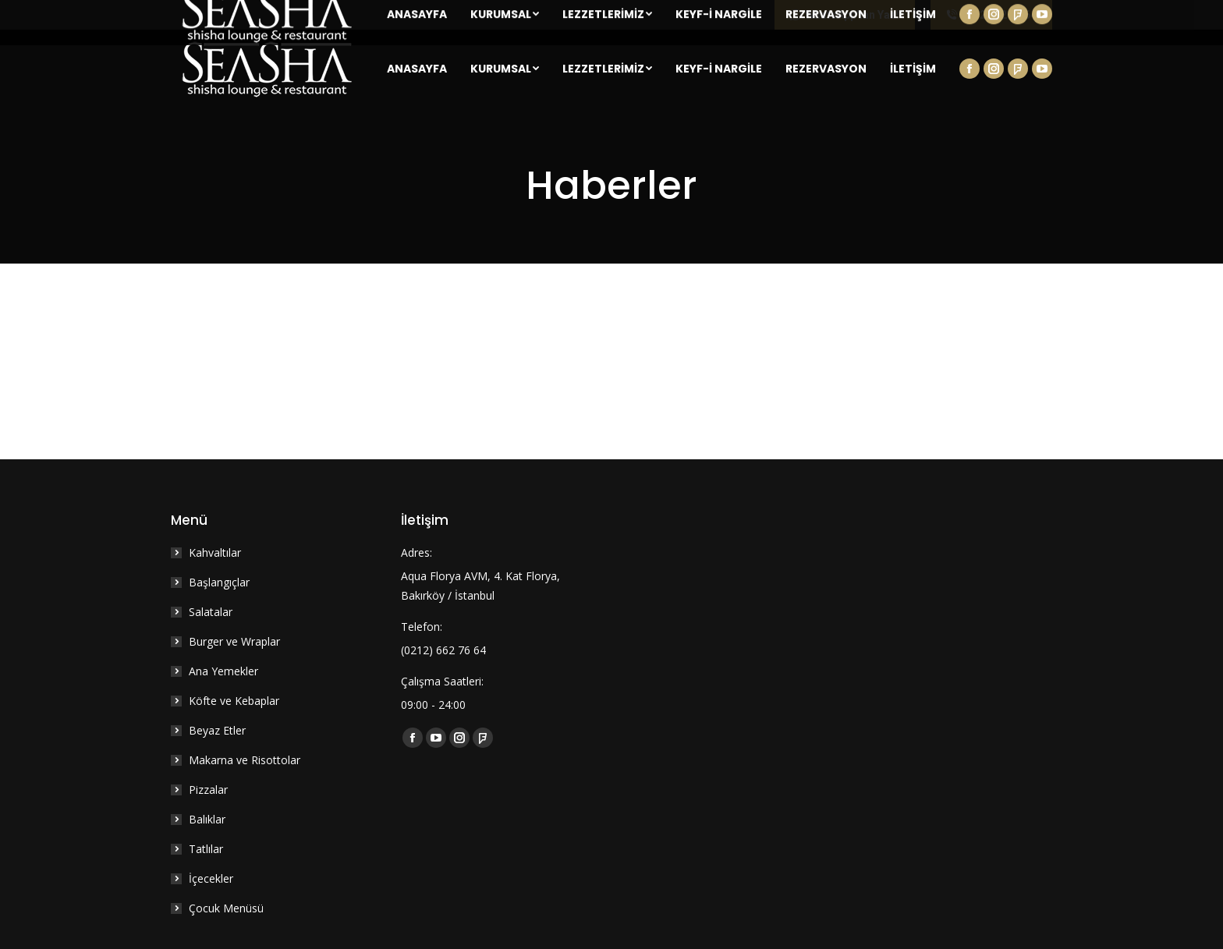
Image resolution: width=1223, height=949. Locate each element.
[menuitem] (417, 68)
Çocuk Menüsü (226, 908)
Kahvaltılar (215, 552)
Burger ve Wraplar (234, 641)
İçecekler (211, 878)
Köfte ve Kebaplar (234, 700)
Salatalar (210, 611)
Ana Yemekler (223, 671)
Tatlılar (206, 848)
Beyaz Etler (217, 730)
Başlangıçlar (219, 582)
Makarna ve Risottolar (244, 759)
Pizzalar (208, 789)
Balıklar (207, 819)
